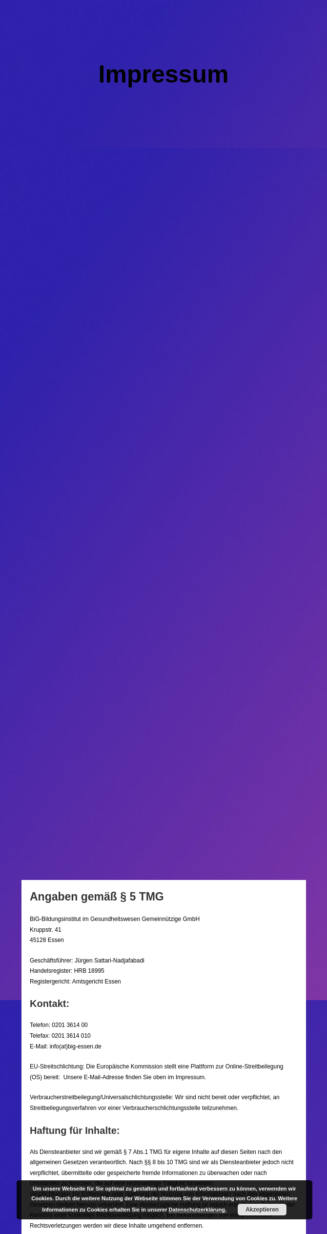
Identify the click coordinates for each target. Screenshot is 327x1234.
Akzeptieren (262, 1209)
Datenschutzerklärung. (198, 1210)
